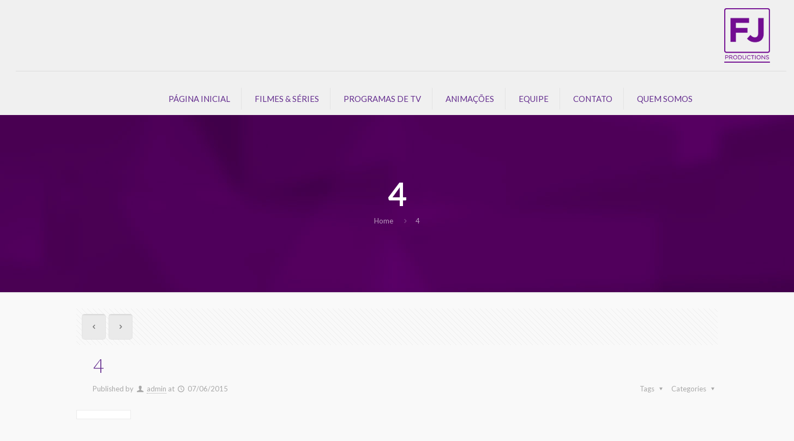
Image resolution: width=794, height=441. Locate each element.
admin (156, 388)
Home (383, 220)
